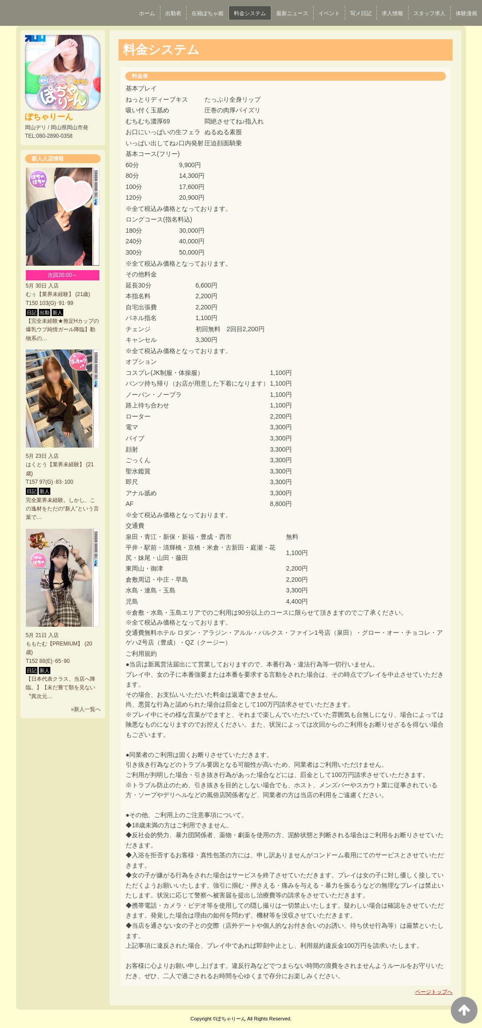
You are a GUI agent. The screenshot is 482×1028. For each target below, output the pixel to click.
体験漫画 (466, 13)
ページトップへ (434, 992)
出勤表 (173, 13)
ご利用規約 (141, 653)
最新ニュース (292, 13)
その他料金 (141, 274)
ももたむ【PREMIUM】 (54, 644)
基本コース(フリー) (153, 153)
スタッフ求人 (429, 13)
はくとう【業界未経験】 (55, 464)
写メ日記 (361, 13)
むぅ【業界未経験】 (50, 294)
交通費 (135, 525)
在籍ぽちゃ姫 (208, 13)
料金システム (250, 13)
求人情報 (392, 13)
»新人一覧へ (86, 709)
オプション (141, 361)
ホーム (147, 13)
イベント (329, 13)
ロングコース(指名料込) (159, 219)
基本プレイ (141, 88)
